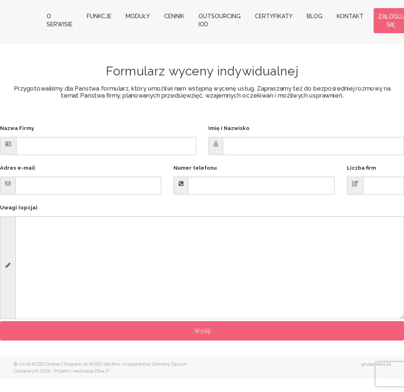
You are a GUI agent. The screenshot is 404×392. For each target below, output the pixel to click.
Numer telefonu (195, 168)
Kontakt (350, 16)
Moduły (138, 16)
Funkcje (99, 16)
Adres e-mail (17, 168)
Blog (315, 16)
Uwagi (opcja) (18, 208)
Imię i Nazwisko (229, 128)
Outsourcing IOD (220, 20)
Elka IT (102, 371)
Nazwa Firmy (17, 128)
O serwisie (60, 20)
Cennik (174, 16)
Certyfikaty (274, 16)
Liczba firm (361, 168)
